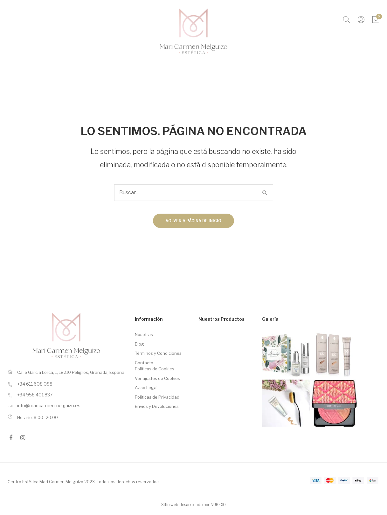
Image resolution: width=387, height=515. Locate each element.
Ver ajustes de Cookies (157, 378)
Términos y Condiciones (158, 353)
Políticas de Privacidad (157, 397)
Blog (139, 344)
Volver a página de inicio (193, 220)
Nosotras (144, 334)
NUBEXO (218, 504)
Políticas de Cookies (154, 368)
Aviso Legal (146, 387)
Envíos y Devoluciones (157, 406)
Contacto (144, 362)
